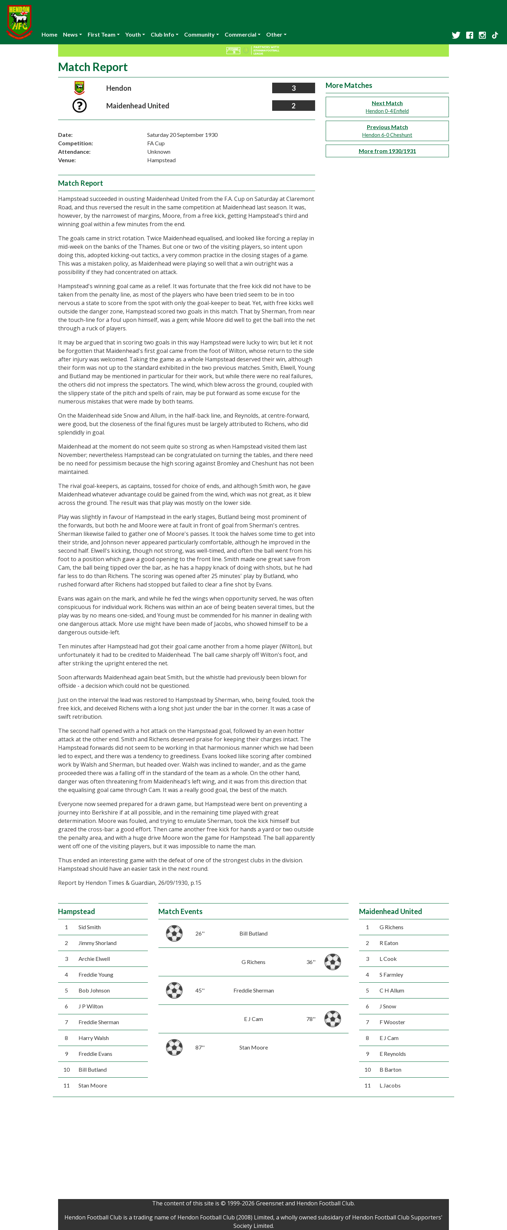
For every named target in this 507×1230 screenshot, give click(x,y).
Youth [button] (133, 34)
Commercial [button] (240, 34)
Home (49, 34)
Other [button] (274, 34)
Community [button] (199, 34)
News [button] (70, 34)
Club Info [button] (162, 34)
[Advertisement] (253, 1150)
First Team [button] (101, 34)
